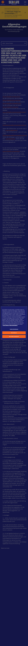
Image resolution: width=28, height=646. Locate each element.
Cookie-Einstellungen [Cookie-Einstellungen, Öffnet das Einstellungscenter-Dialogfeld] (14, 329)
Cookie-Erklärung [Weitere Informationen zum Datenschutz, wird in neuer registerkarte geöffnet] (6, 325)
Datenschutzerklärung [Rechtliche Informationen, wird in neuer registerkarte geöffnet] (13, 325)
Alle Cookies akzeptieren (14, 336)
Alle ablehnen (14, 332)
